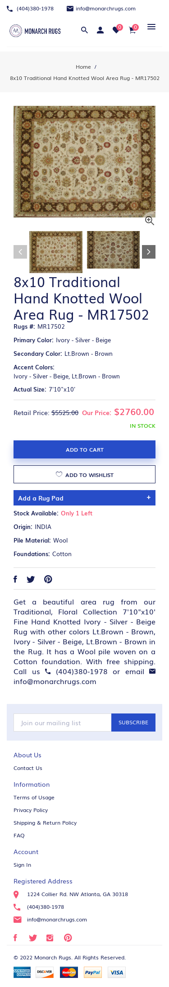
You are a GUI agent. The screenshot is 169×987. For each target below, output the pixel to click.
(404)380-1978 (30, 8)
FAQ (19, 835)
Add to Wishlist (85, 473)
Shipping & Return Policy (45, 822)
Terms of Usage (34, 797)
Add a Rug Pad (41, 497)
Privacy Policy (31, 810)
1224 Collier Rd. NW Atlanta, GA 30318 (71, 893)
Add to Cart (85, 449)
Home (83, 66)
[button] (150, 26)
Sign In (22, 864)
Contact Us (28, 768)
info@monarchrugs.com (101, 8)
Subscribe (133, 722)
